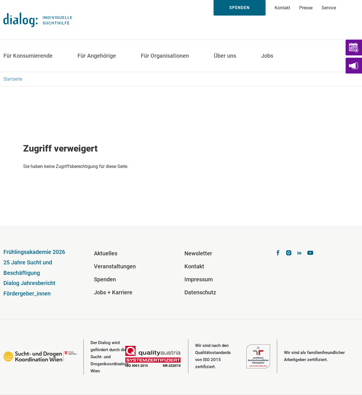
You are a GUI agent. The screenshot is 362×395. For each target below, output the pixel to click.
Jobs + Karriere (113, 292)
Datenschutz (200, 292)
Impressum (198, 279)
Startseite (12, 79)
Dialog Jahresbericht (29, 283)
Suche (351, 8)
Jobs (267, 55)
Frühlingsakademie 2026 (34, 252)
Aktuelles (105, 253)
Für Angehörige (96, 55)
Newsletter (198, 253)
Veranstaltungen (115, 266)
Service (329, 7)
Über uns (225, 55)
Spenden (239, 7)
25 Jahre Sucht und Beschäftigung (27, 267)
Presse (306, 7)
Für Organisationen (165, 55)
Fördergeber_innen (27, 293)
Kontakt (282, 7)
